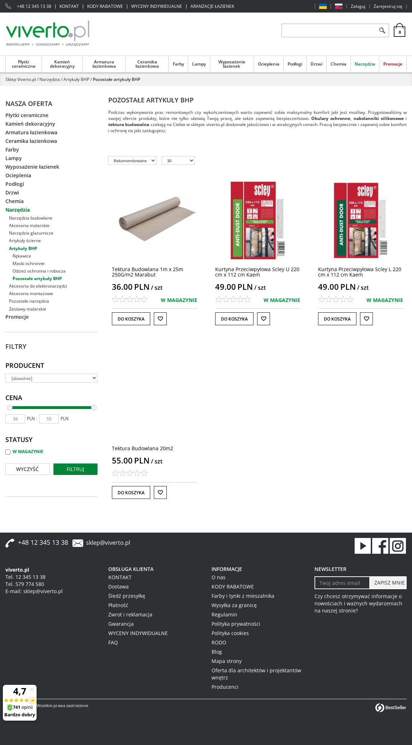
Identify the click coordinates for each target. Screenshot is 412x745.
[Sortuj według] (132, 160)
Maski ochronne (28, 263)
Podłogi (295, 64)
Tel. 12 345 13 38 (25, 576)
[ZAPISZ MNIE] (388, 583)
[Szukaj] (382, 30)
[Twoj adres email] (342, 583)
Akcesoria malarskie (29, 225)
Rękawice (22, 256)
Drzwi (316, 64)
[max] (49, 418)
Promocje (392, 64)
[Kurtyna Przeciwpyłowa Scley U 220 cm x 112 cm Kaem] (257, 272)
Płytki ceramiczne (23, 64)
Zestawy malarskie (27, 309)
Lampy (199, 64)
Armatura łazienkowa (104, 64)
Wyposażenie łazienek (231, 64)
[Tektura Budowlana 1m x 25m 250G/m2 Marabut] (147, 272)
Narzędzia (365, 64)
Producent (24, 365)
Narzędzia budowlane (30, 218)
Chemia (338, 64)
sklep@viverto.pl (108, 543)
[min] (15, 418)
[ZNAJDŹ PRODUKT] (328, 30)
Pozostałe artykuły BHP (37, 278)
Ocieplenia (268, 64)
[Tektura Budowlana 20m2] (142, 448)
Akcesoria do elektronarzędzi (38, 286)
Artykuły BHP (23, 248)
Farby (178, 64)
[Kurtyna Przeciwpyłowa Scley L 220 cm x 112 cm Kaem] (359, 272)
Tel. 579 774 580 (24, 584)
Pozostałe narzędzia (29, 301)
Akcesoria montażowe (31, 293)
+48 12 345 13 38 (34, 6)
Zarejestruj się (388, 6)
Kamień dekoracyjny (62, 64)
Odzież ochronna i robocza (39, 271)
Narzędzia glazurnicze (31, 233)
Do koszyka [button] (131, 319)
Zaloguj (358, 6)
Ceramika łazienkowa (147, 64)
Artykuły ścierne (25, 240)
